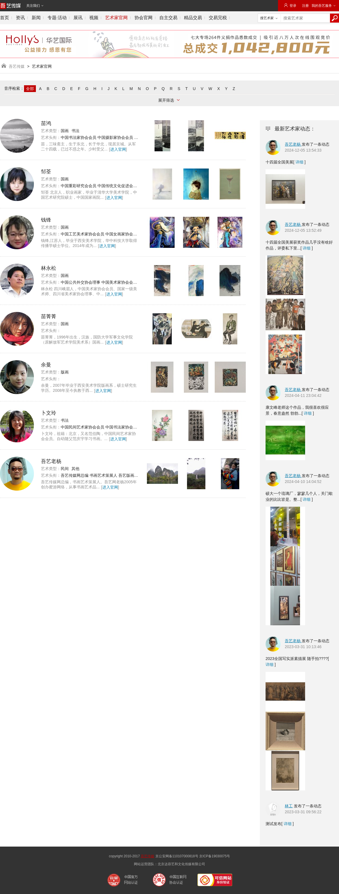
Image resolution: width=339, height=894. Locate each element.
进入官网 (118, 149)
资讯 (20, 17)
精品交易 (193, 17)
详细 (299, 162)
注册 (305, 6)
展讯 (77, 17)
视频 (93, 17)
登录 (290, 5)
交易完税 (218, 17)
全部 (30, 88)
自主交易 (168, 17)
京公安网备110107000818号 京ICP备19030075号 (192, 856)
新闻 (36, 17)
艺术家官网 (116, 17)
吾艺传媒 (16, 66)
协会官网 (143, 17)
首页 (4, 17)
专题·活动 (57, 17)
